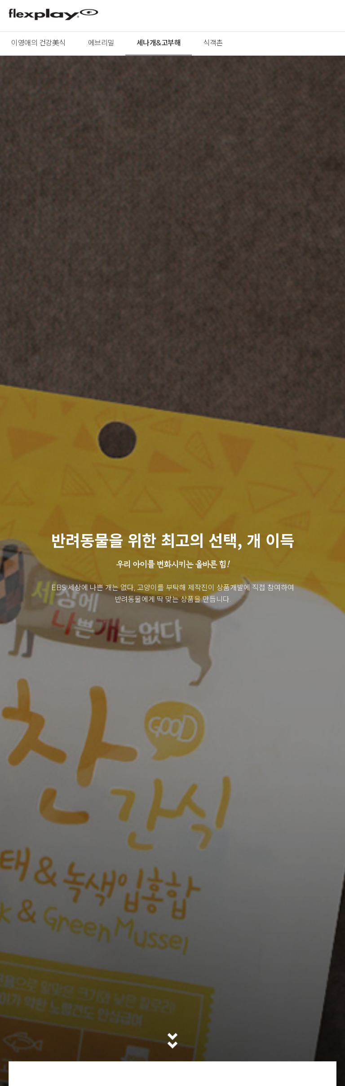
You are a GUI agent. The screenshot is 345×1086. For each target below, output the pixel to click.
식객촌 (213, 43)
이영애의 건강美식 (38, 43)
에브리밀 (101, 43)
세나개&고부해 (159, 43)
